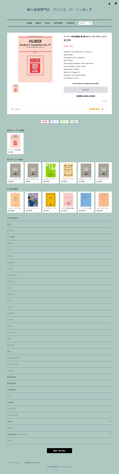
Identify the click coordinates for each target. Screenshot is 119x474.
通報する (105, 101)
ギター (9, 339)
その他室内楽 (11, 390)
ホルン (9, 288)
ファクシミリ (11, 409)
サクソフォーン (12, 275)
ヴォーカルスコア (13, 358)
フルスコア (10, 371)
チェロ (9, 326)
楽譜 (8, 224)
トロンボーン (11, 294)
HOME (29, 23)
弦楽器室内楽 (11, 377)
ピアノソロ (10, 230)
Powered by (59, 470)
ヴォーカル (10, 345)
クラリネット (11, 262)
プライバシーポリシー (15, 462)
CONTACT (71, 23)
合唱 (8, 351)
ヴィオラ (10, 320)
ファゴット (10, 269)
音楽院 (9, 421)
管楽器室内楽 (11, 383)
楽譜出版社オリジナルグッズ (16, 434)
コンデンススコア (12, 415)
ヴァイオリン (11, 313)
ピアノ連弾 (10, 237)
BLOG (47, 23)
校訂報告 (10, 402)
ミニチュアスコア (12, 364)
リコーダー (10, 307)
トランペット (11, 281)
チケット (9, 441)
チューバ (10, 300)
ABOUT (38, 23)
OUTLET (10, 428)
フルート (10, 250)
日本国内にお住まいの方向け (85, 96)
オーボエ (10, 256)
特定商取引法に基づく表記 (32, 462)
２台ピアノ (10, 243)
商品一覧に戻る (59, 451)
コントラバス (11, 332)
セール (9, 396)
